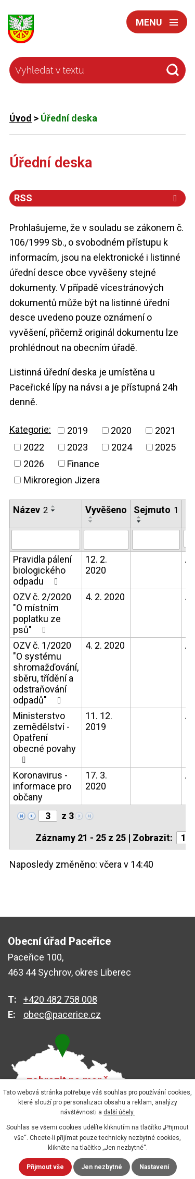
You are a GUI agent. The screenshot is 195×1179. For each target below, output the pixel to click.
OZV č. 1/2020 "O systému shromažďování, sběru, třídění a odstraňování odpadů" (46, 673)
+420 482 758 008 (60, 999)
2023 (77, 447)
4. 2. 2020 (105, 596)
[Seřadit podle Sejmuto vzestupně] (139, 517)
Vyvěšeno (106, 509)
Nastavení (154, 1167)
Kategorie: (30, 429)
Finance (83, 463)
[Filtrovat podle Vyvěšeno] (106, 540)
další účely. (119, 1112)
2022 (33, 447)
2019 (77, 430)
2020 (121, 430)
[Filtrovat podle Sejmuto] (156, 540)
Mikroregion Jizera (61, 480)
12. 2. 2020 (96, 565)
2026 (33, 463)
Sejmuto (156, 509)
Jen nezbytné (101, 1167)
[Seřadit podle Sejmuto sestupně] (139, 521)
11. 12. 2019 (98, 721)
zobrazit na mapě (68, 1081)
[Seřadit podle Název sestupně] (53, 510)
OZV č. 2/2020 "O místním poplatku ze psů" (42, 613)
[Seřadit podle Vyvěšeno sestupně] (91, 521)
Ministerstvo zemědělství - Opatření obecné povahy (44, 737)
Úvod (20, 118)
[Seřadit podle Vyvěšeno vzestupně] (91, 517)
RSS (97, 197)
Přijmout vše (45, 1167)
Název (30, 509)
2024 (121, 447)
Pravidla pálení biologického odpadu (42, 570)
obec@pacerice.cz (62, 1014)
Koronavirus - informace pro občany (42, 786)
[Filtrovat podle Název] (45, 540)
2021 (165, 430)
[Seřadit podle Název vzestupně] (53, 506)
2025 (165, 447)
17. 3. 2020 (96, 781)
